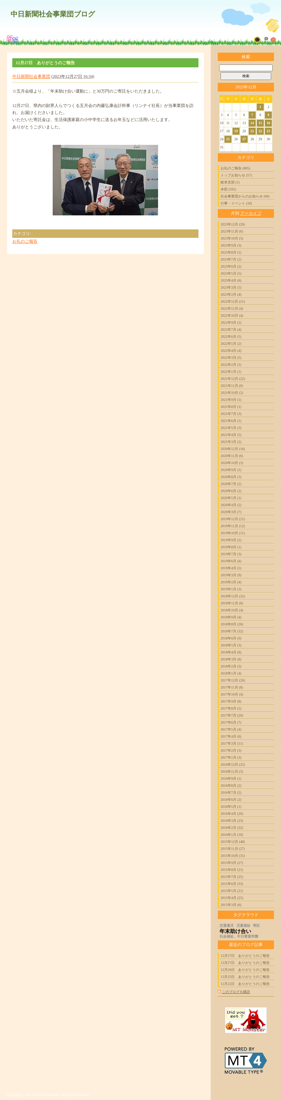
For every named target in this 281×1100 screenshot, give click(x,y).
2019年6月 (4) (231, 561)
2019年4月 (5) (231, 568)
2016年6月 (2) (231, 799)
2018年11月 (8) (232, 603)
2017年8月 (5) (231, 708)
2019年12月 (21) (233, 519)
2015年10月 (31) (233, 856)
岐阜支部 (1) (230, 182)
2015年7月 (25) (232, 877)
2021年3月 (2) (231, 442)
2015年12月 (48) (233, 842)
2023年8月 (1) (231, 252)
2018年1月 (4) (231, 673)
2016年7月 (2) (231, 792)
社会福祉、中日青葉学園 (239, 936)
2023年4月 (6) (231, 280)
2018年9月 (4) (231, 617)
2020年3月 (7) (231, 512)
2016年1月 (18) (232, 835)
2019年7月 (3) (231, 554)
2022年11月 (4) (232, 308)
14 (252, 123)
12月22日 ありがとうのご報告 (245, 984)
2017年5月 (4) (231, 729)
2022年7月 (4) (231, 329)
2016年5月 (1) (231, 807)
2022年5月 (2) (231, 344)
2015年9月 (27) (232, 863)
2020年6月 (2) (231, 491)
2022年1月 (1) (231, 372)
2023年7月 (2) (231, 259)
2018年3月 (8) (231, 659)
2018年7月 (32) (232, 631)
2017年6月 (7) (231, 722)
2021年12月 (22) (233, 379)
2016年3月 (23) (232, 821)
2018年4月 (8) (231, 652)
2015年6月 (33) (232, 884)
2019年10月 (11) (233, 533)
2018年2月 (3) (231, 666)
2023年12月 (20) (233, 224)
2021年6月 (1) (231, 421)
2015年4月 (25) (232, 898)
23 (268, 131)
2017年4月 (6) (231, 736)
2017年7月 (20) (232, 715)
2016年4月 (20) (232, 814)
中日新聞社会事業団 (31, 76)
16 (268, 123)
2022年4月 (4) (231, 351)
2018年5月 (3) (231, 645)
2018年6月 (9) (231, 638)
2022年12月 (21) (233, 301)
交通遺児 (227, 925)
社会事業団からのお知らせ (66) (245, 196)
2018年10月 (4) (232, 610)
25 (228, 139)
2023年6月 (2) (231, 266)
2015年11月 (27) (233, 849)
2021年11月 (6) (232, 386)
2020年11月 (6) (232, 456)
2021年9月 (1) (231, 400)
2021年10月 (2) (232, 393)
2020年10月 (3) (232, 463)
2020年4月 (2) (231, 505)
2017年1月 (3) (231, 757)
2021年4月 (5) (231, 435)
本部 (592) (228, 189)
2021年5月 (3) (231, 428)
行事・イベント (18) (236, 203)
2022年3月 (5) (231, 358)
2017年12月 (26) (233, 680)
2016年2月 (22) (232, 828)
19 (236, 131)
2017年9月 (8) (231, 701)
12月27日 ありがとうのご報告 (245, 956)
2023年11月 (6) (232, 231)
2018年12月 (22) (233, 596)
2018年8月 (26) (232, 624)
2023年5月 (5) (231, 273)
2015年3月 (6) (231, 905)
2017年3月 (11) (232, 743)
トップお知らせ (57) (236, 175)
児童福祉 (243, 925)
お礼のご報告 (25, 241)
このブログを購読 (236, 992)
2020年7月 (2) (231, 484)
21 (252, 131)
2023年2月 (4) (231, 294)
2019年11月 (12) (233, 526)
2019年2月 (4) (231, 582)
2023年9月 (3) (231, 245)
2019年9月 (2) (231, 540)
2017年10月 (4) (232, 694)
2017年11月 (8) (232, 687)
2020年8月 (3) (231, 477)
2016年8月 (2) (231, 785)
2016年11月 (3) (232, 771)
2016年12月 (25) (233, 764)
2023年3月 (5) (231, 287)
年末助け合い (235, 931)
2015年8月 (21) (232, 870)
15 (260, 123)
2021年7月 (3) (231, 414)
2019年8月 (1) (231, 547)
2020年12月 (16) (233, 449)
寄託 (256, 925)
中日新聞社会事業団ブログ (53, 14)
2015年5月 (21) (232, 891)
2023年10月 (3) (232, 238)
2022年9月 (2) (231, 322)
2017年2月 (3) (231, 750)
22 (260, 131)
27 (244, 139)
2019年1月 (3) (231, 589)
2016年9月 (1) (231, 778)
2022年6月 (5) (231, 336)
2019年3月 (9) (231, 575)
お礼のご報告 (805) (235, 168)
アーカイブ (250, 213)
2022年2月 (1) (231, 365)
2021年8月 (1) (231, 407)
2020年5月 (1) (231, 498)
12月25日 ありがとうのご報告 (245, 977)
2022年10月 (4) (232, 315)
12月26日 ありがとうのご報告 (245, 970)
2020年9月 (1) (231, 470)
